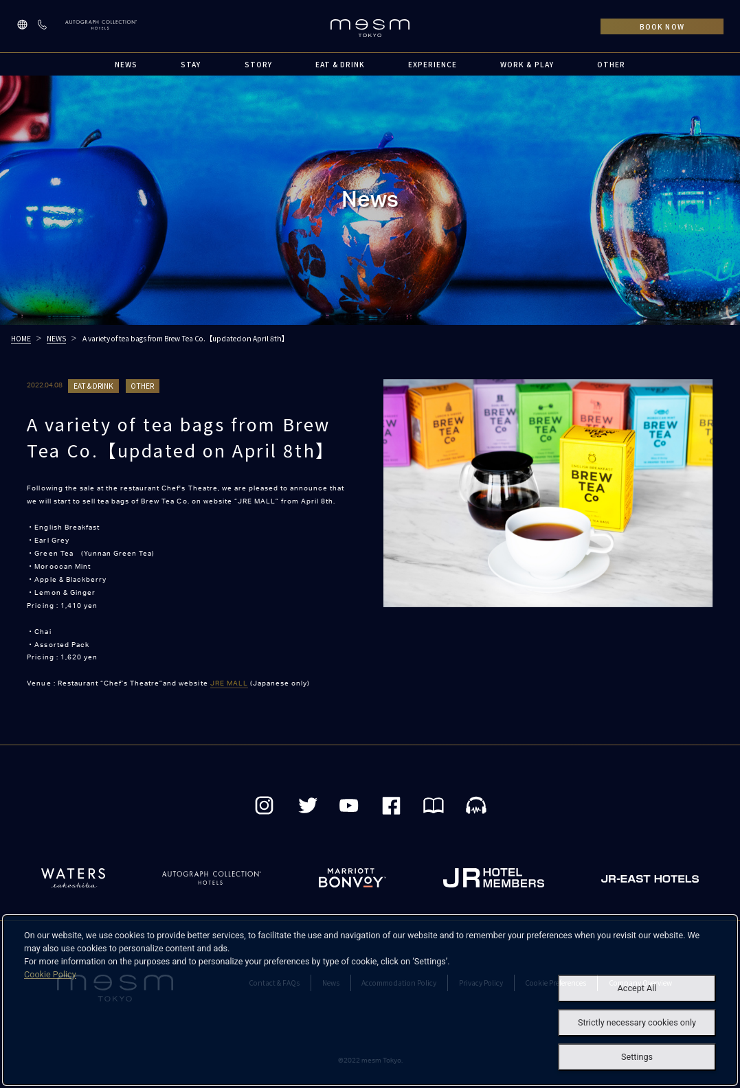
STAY (191, 64)
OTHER (611, 64)
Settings (637, 1057)
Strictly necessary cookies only (637, 1022)
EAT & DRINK (340, 64)
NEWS (126, 64)
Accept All (637, 988)
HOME (21, 338)
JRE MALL (229, 683)
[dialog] (370, 1000)
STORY (258, 64)
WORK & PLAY (526, 64)
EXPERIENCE (432, 64)
